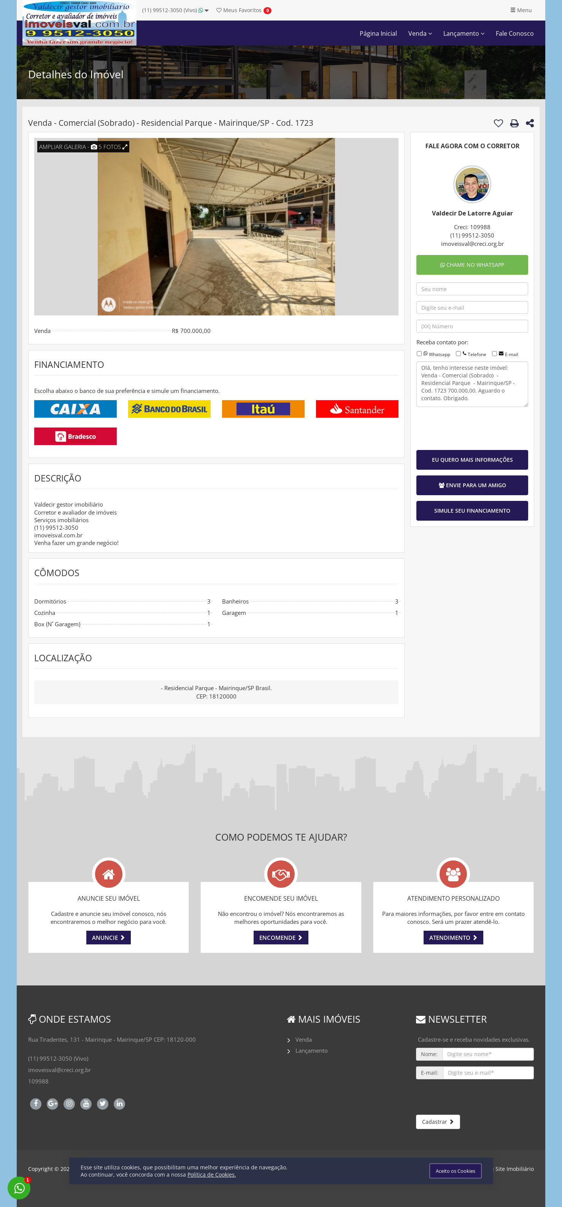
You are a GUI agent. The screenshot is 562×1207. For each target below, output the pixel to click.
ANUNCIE (108, 937)
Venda (420, 33)
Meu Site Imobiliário (508, 1168)
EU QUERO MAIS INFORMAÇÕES (472, 459)
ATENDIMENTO (453, 937)
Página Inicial (378, 33)
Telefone (477, 354)
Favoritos (239, 10)
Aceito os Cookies (455, 1170)
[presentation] (474, 427)
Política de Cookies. (211, 1174)
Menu (521, 10)
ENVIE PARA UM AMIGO (472, 485)
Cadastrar (438, 1121)
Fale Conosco (515, 33)
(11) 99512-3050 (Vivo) (175, 10)
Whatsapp (439, 354)
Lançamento (463, 33)
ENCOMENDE (281, 937)
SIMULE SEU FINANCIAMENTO (472, 510)
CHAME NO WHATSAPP (472, 264)
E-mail (511, 354)
